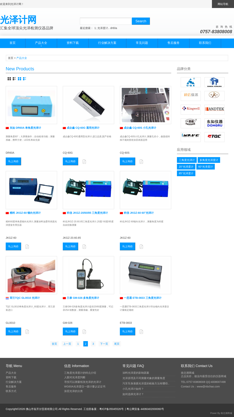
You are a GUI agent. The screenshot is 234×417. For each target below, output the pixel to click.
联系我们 (205, 42)
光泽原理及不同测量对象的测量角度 (144, 378)
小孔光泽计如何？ (133, 388)
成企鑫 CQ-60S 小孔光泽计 (138, 127)
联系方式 (11, 391)
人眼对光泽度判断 (74, 377)
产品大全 (11, 372)
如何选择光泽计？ (133, 394)
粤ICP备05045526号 (111, 409)
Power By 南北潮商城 (221, 413)
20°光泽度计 (186, 166)
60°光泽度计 (205, 166)
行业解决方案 (107, 42)
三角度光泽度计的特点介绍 (80, 372)
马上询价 (13, 161)
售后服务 (173, 42)
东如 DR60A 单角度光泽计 (23, 127)
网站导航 (223, 4)
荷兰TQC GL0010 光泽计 (23, 297)
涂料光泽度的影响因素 (136, 372)
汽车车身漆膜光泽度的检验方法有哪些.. (146, 383)
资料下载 (73, 42)
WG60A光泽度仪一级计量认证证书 (84, 386)
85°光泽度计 (186, 173)
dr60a (113, 28)
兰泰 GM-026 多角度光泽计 (81, 297)
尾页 (116, 343)
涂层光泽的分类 (73, 391)
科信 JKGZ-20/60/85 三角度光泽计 (85, 212)
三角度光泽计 (187, 159)
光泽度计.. (103, 28)
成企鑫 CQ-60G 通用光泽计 (81, 127)
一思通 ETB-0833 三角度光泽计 (141, 297)
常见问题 (142, 42)
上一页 (67, 343)
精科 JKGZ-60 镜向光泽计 (23, 212)
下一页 (104, 343)
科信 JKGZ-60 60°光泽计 (137, 212)
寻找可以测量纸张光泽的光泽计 (82, 381)
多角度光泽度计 (209, 159)
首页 (13, 42)
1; (95, 28)
